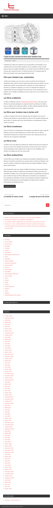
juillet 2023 (8, 360)
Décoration (8, 252)
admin (14, 60)
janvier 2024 (8, 352)
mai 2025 (7, 324)
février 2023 (8, 369)
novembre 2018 (9, 473)
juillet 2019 (8, 456)
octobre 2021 (8, 401)
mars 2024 (8, 348)
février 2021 (8, 418)
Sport (6, 290)
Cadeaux (7, 248)
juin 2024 (7, 341)
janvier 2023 (8, 371)
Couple (7, 250)
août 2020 (7, 431)
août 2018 (7, 480)
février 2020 (8, 443)
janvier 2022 (8, 394)
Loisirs (6, 278)
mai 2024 (7, 343)
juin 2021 (7, 409)
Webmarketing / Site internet (13, 295)
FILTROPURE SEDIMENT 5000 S (28, 101)
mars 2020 (8, 441)
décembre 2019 (9, 448)
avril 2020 (7, 439)
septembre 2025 (9, 318)
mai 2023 (7, 365)
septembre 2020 (9, 429)
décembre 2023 (9, 354)
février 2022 (8, 392)
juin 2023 (7, 362)
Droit (6, 256)
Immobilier (8, 271)
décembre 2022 (9, 373)
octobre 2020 (8, 426)
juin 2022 (7, 386)
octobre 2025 (8, 316)
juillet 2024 (8, 339)
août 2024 (7, 337)
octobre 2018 (8, 475)
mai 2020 (7, 437)
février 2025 (8, 328)
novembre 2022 (9, 375)
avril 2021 (7, 414)
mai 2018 (7, 486)
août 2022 (7, 382)
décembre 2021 (9, 397)
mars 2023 (8, 367)
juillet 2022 (8, 384)
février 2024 (8, 350)
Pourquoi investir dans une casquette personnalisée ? (19, 219)
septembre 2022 (9, 380)
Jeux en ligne (8, 276)
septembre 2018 (9, 478)
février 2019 (8, 467)
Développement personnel (12, 254)
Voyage (7, 293)
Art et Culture (8, 241)
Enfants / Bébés (9, 261)
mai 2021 (7, 412)
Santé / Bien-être (9, 286)
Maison (7, 280)
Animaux (7, 239)
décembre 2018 (9, 471)
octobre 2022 (8, 377)
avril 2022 (7, 388)
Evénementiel (8, 265)
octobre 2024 (8, 335)
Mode (6, 282)
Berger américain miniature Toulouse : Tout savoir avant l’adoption (23, 217)
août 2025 (7, 320)
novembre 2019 (9, 450)
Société (7, 288)
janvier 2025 (8, 330)
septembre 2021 (9, 403)
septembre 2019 (9, 452)
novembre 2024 (9, 333)
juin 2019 (7, 458)
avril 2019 (7, 463)
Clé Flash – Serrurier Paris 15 (12, 500)
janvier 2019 (8, 469)
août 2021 (7, 405)
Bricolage (7, 246)
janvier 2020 (8, 446)
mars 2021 (8, 416)
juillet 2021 (8, 407)
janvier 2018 (8, 488)
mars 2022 (8, 390)
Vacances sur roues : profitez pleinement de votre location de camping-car (25, 223)
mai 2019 (7, 461)
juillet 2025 (8, 322)
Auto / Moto (8, 244)
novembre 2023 (9, 356)
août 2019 (7, 454)
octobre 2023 (8, 358)
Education (7, 258)
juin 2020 (7, 435)
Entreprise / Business (10, 186)
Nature (7, 284)
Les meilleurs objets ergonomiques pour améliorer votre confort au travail (25, 221)
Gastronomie (8, 269)
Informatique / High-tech (11, 273)
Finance (7, 267)
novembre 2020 (9, 424)
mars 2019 (8, 465)
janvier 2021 (8, 420)
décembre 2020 (9, 422)
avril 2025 (7, 326)
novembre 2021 (9, 399)
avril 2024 (7, 345)
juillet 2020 (8, 433)
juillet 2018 (8, 482)
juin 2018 (7, 484)
